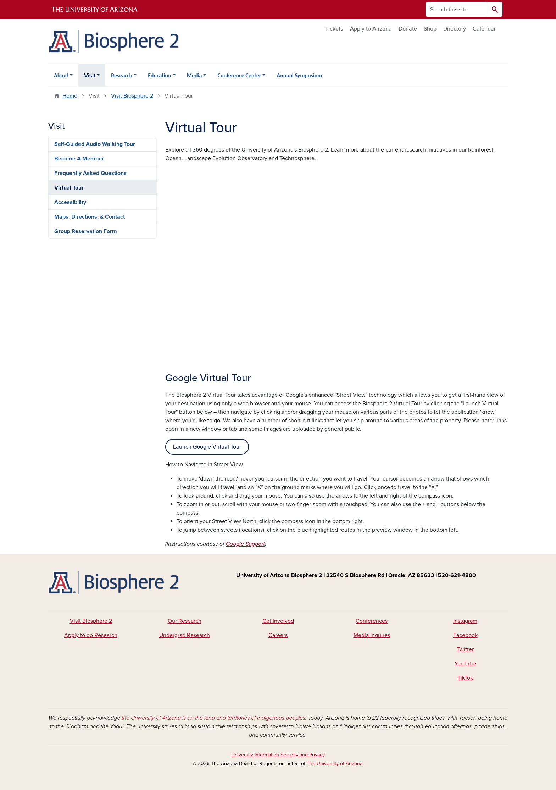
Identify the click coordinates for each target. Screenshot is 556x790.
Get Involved (278, 621)
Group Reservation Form (85, 231)
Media (194, 75)
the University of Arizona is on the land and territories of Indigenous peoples (213, 718)
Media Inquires (372, 635)
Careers (278, 635)
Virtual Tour (69, 187)
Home (69, 95)
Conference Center (239, 75)
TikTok (465, 677)
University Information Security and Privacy (278, 755)
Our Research (184, 621)
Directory (454, 28)
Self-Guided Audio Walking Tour (94, 144)
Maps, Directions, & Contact (89, 216)
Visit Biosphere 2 (132, 95)
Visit (89, 75)
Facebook (465, 635)
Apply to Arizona (371, 28)
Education (159, 75)
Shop (430, 28)
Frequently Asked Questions (90, 173)
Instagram (465, 621)
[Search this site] (457, 9)
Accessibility (70, 202)
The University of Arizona (334, 764)
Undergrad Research (184, 635)
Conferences (372, 621)
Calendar (484, 28)
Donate (408, 28)
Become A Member (79, 158)
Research (121, 75)
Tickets (334, 28)
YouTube (465, 663)
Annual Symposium (299, 75)
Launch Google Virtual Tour (207, 446)
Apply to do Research (90, 635)
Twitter (465, 649)
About (61, 75)
